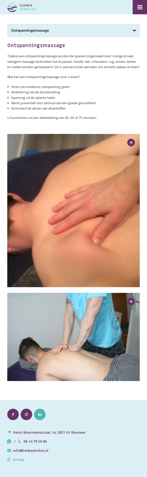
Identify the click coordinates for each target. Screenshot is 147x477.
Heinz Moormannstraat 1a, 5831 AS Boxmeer (46, 432)
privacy (15, 459)
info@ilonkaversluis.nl (27, 450)
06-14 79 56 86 (32, 441)
